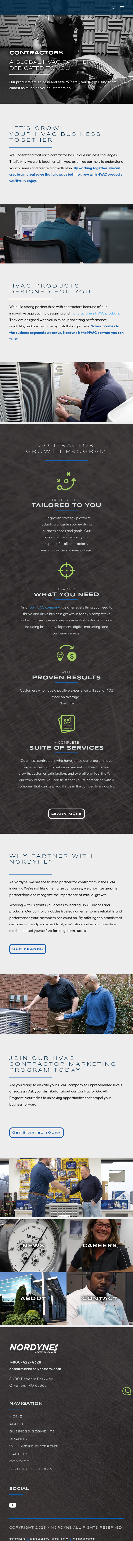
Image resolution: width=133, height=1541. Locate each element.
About (16, 1424)
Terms (17, 1539)
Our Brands (27, 949)
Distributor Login (31, 1469)
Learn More (66, 813)
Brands (18, 1439)
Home (15, 1416)
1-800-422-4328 (25, 1362)
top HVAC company (44, 607)
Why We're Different (33, 1446)
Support (84, 1539)
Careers (19, 1454)
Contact (19, 1461)
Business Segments (32, 1431)
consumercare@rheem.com (35, 1368)
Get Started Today (36, 1132)
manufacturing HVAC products (95, 313)
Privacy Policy (49, 1539)
